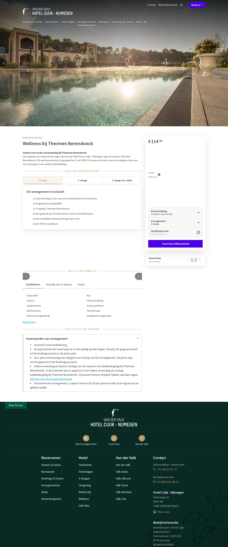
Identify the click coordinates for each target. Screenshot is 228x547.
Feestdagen (68, 22)
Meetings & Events (122, 22)
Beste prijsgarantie (86, 440)
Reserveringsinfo (51, 499)
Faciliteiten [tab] (33, 284)
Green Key (114, 440)
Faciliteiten (85, 465)
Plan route (161, 512)
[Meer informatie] (159, 174)
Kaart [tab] (81, 284)
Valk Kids (84, 505)
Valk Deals (122, 471)
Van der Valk (141, 440)
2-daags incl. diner (122, 180)
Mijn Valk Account (167, 4)
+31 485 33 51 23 (165, 469)
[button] (26, 276)
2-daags (42, 180)
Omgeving (85, 485)
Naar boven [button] (16, 405)
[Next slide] (224, 63)
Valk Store (122, 485)
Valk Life (121, 499)
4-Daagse (84, 478)
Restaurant (51, 22)
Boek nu (197, 4)
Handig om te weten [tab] (59, 284)
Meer (141, 22)
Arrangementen (86, 22)
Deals (44, 492)
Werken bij (85, 492)
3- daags (82, 180)
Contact (151, 4)
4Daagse (103, 22)
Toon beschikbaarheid (175, 243)
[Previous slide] (3, 63)
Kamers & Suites (32, 22)
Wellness (84, 499)
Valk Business (124, 492)
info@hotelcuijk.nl (165, 482)
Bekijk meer (29, 322)
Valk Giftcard (123, 478)
